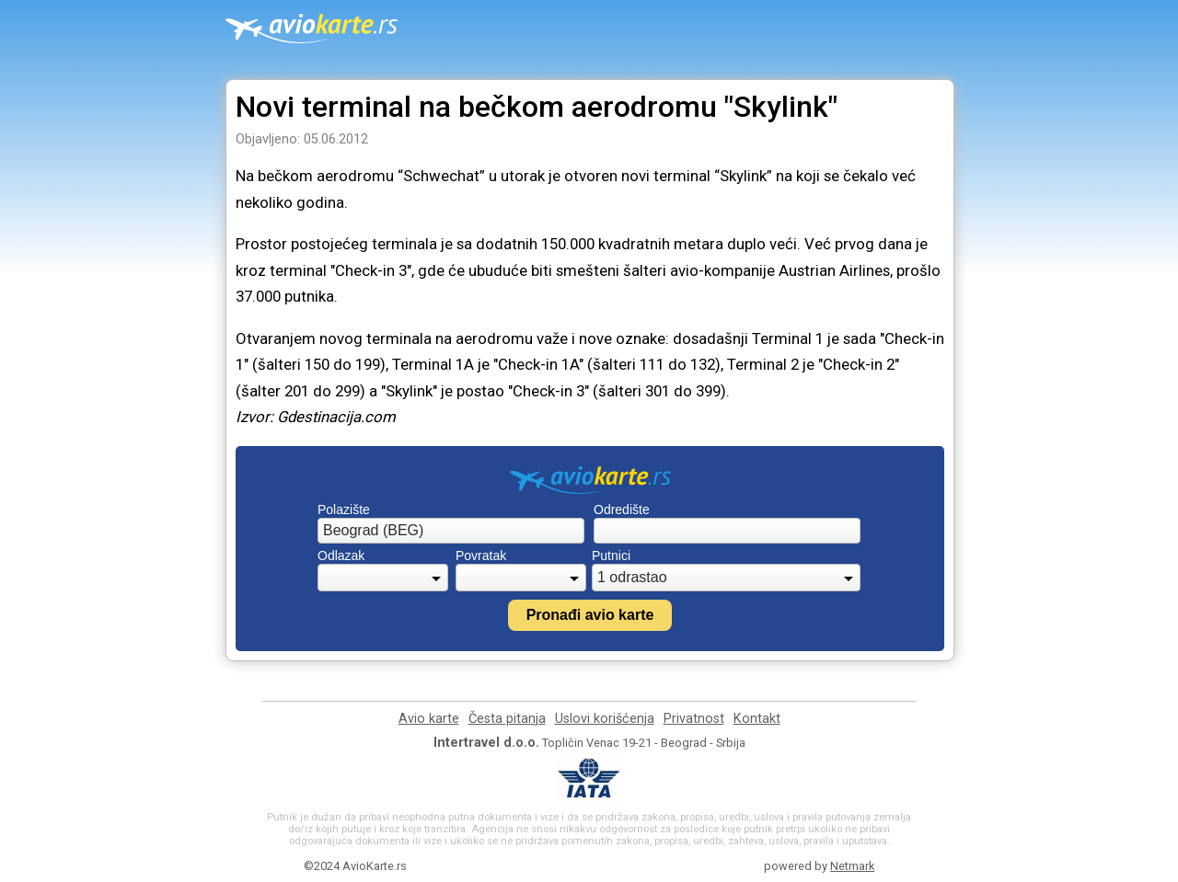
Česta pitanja (507, 719)
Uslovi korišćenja (604, 719)
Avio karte (428, 719)
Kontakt (756, 719)
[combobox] (451, 531)
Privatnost (694, 719)
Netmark (852, 866)
